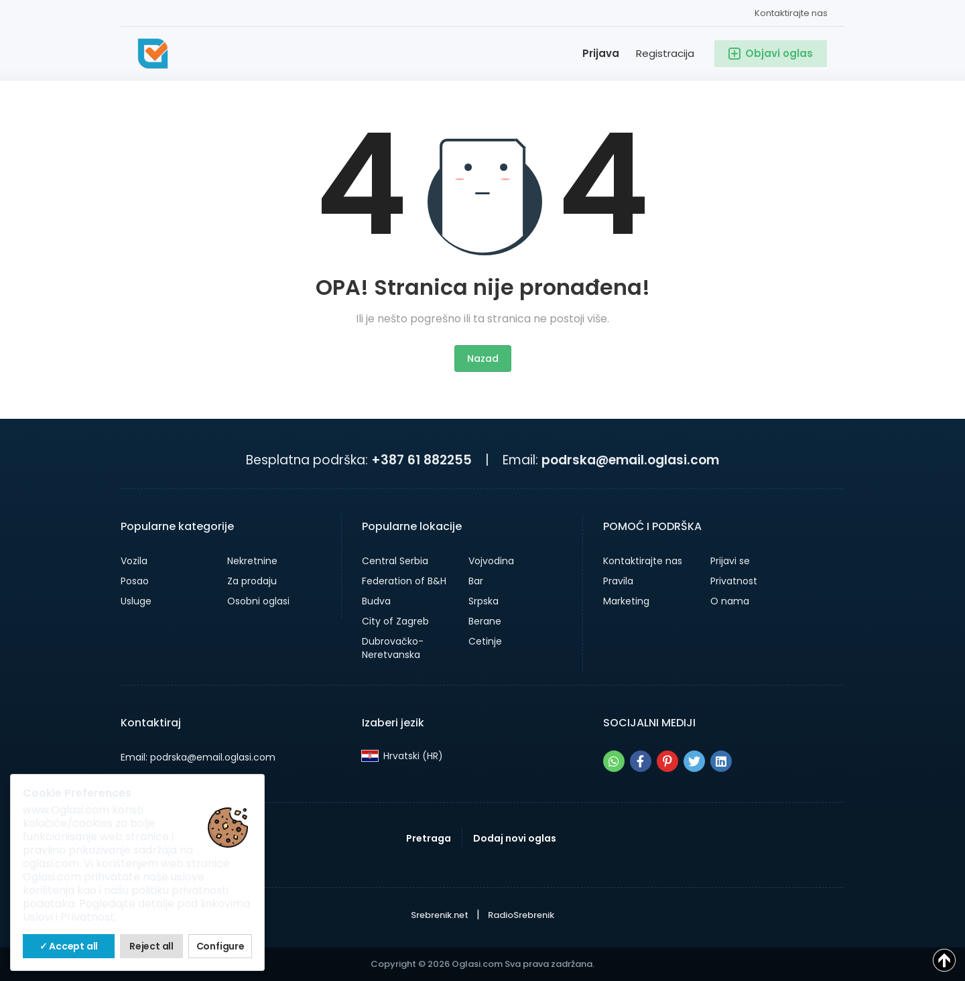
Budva (376, 601)
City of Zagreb (395, 621)
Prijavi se (730, 561)
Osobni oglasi (258, 601)
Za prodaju (252, 581)
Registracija (665, 53)
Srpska (483, 601)
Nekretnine (252, 561)
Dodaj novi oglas (514, 838)
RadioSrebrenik (521, 915)
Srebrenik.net (439, 915)
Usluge (136, 601)
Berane (484, 621)
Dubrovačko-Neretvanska (393, 648)
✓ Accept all (69, 946)
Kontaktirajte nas (791, 13)
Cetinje (485, 641)
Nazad (483, 358)
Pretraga (428, 838)
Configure (220, 946)
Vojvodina (491, 561)
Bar (475, 581)
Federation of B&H (404, 581)
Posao (135, 581)
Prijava (600, 53)
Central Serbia (395, 561)
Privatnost (733, 581)
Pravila (618, 581)
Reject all (151, 946)
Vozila (134, 561)
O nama (729, 601)
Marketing (626, 601)
